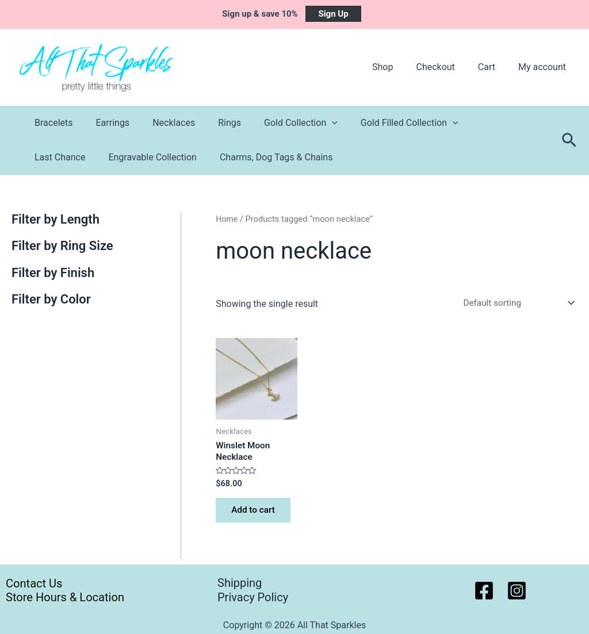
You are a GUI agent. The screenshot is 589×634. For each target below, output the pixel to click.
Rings (213, 122)
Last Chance (477, 122)
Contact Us (29, 583)
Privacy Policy (252, 597)
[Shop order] (513, 303)
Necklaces (162, 122)
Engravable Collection (76, 157)
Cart (493, 67)
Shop (398, 67)
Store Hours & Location (62, 597)
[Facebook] (484, 591)
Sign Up (333, 14)
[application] (311, 123)
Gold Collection (280, 123)
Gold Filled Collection (384, 123)
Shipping (239, 583)
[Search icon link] (569, 140)
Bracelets (51, 122)
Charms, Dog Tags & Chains (195, 157)
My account (544, 67)
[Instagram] (517, 591)
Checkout (446, 67)
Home (227, 219)
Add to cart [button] (255, 514)
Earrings (106, 122)
